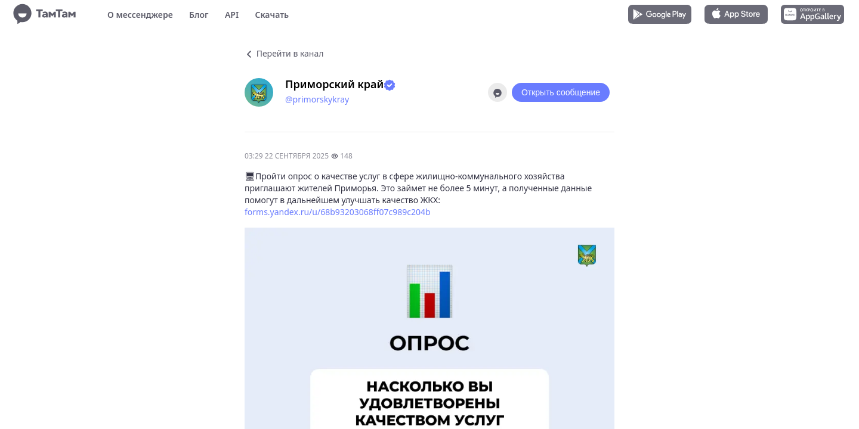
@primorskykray (317, 99)
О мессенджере (140, 14)
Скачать (272, 14)
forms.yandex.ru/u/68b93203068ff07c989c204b (338, 211)
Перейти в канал (284, 53)
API (232, 14)
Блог (198, 14)
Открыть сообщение (560, 92)
